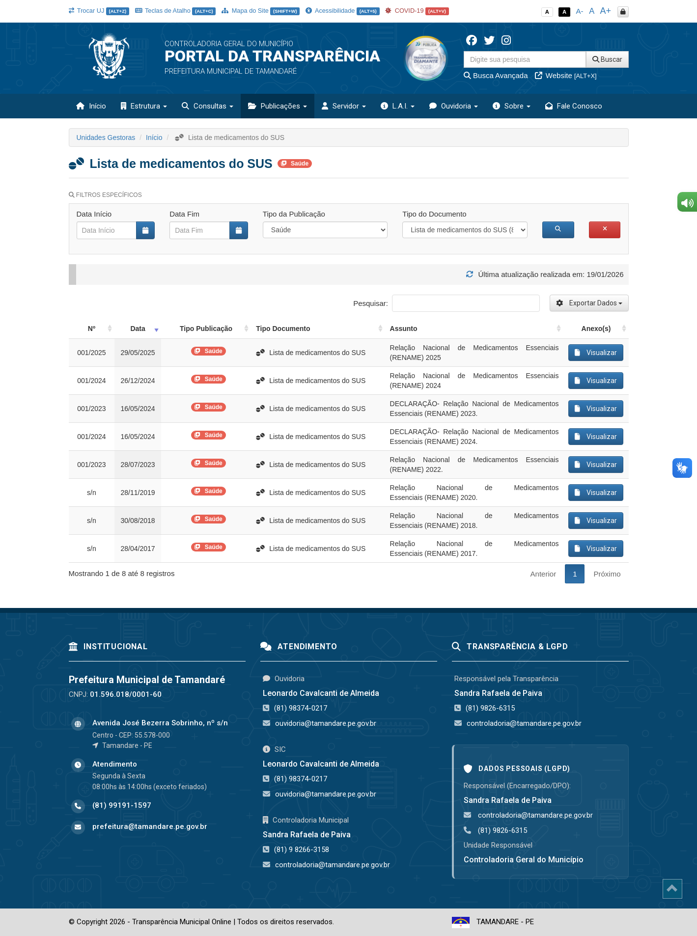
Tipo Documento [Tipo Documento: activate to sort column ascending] (283, 328)
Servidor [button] (344, 106)
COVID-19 (417, 10)
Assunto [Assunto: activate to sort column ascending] (404, 328)
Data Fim (184, 214)
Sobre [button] (511, 106)
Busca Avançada (496, 75)
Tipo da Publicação (294, 214)
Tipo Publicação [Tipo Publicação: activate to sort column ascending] (206, 328)
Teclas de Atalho (175, 10)
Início (91, 106)
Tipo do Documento (434, 214)
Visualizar (596, 353)
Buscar (607, 59)
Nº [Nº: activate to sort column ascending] (91, 328)
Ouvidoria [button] (453, 106)
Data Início (94, 214)
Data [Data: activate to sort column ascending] (137, 328)
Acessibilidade (342, 10)
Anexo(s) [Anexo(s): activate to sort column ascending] (596, 328)
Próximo (606, 574)
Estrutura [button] (144, 106)
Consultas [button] (207, 106)
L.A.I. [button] (398, 106)
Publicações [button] (277, 106)
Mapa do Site (261, 10)
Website (566, 75)
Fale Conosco (573, 106)
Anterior (543, 574)
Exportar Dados (589, 303)
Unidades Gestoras (106, 137)
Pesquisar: (446, 303)
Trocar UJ (99, 10)
